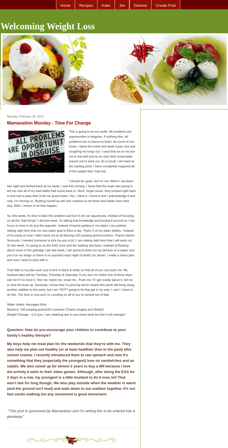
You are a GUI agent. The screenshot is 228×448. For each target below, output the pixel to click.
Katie (106, 5)
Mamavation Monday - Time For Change (49, 123)
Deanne (140, 5)
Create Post (166, 5)
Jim (122, 5)
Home (66, 5)
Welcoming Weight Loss (48, 26)
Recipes (86, 5)
